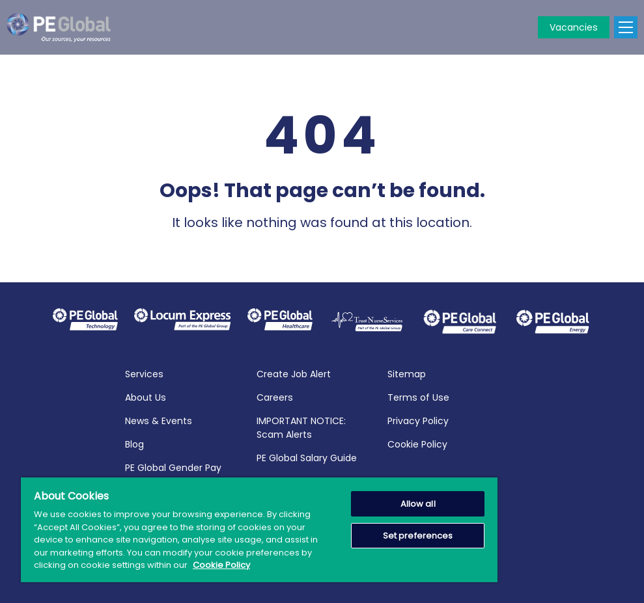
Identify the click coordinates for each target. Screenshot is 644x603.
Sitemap (406, 372)
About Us (145, 395)
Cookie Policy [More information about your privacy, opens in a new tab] (221, 565)
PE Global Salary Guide (307, 455)
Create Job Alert (294, 372)
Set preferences (418, 535)
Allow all (418, 504)
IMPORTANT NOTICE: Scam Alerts (301, 425)
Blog (134, 442)
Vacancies (574, 27)
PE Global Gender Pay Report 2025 (173, 472)
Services (144, 372)
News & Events (158, 418)
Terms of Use (418, 395)
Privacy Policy (418, 418)
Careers (275, 395)
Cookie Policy (417, 442)
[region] (259, 529)
